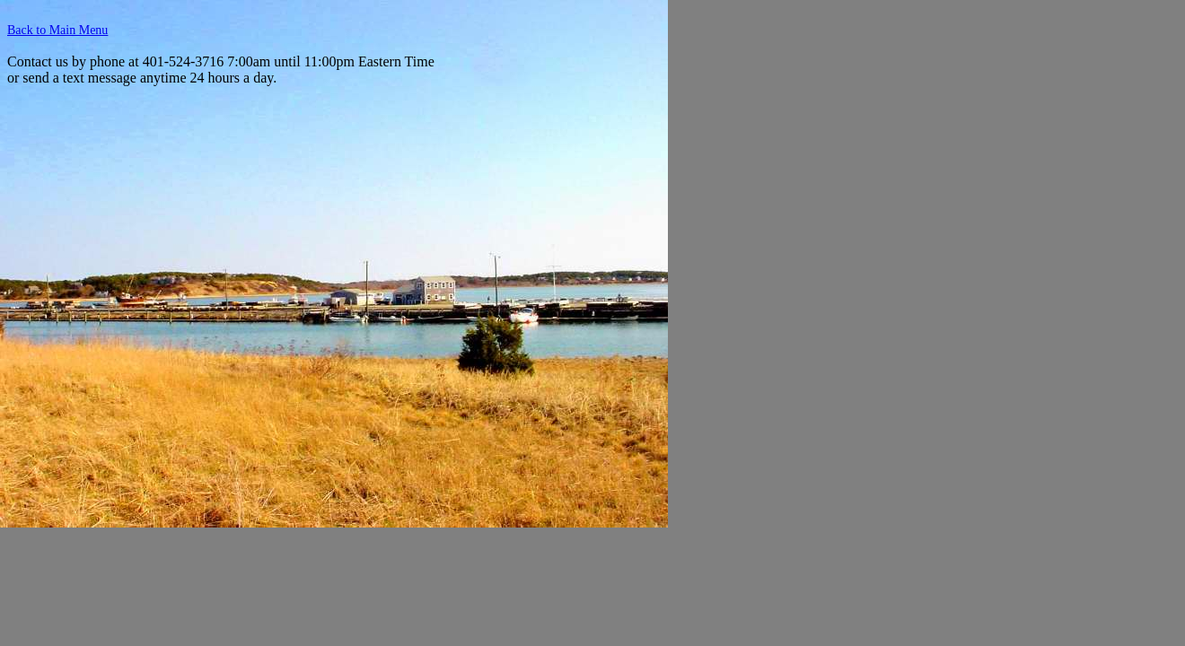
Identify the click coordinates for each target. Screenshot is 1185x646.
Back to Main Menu (57, 30)
